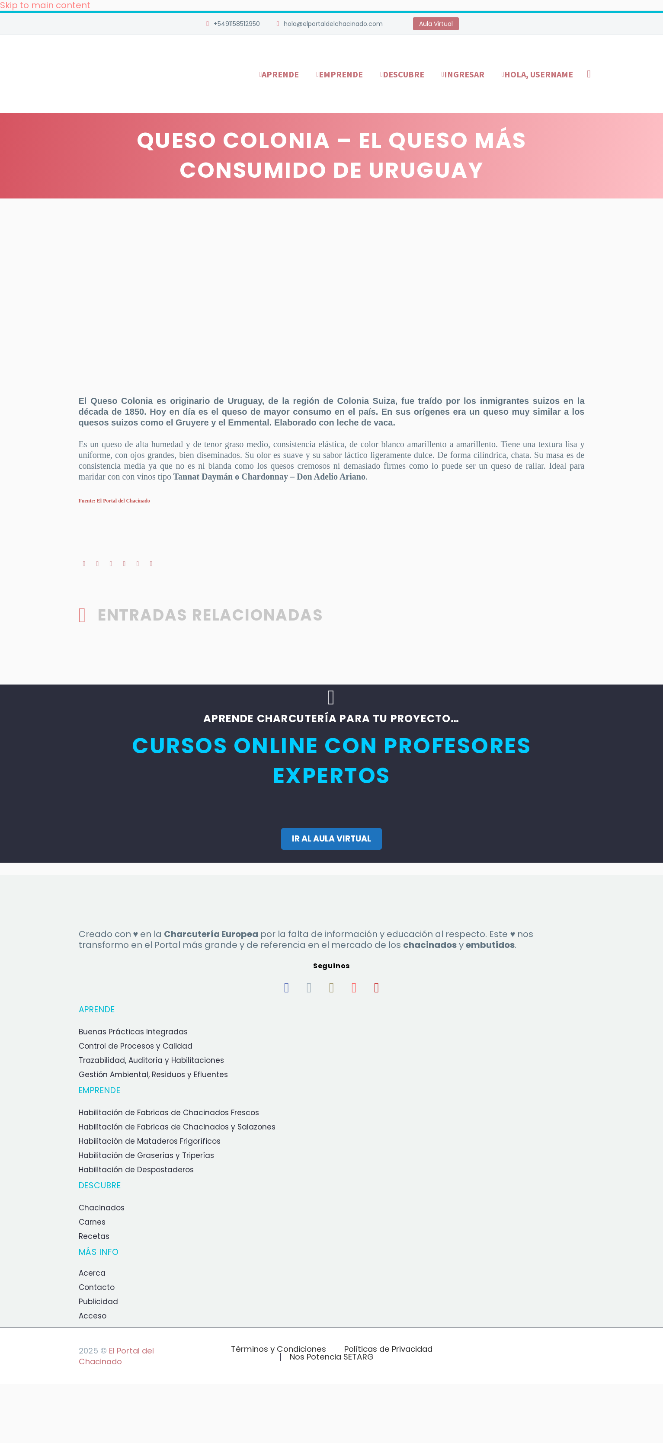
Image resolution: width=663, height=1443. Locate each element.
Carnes (92, 1221)
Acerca (92, 1272)
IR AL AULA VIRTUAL (331, 838)
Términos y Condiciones (278, 1349)
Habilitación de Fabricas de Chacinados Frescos (169, 1112)
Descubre (403, 74)
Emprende (341, 74)
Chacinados (102, 1207)
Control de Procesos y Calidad (135, 1045)
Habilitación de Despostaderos (136, 1169)
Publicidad (98, 1301)
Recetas (94, 1236)
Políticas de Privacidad (388, 1349)
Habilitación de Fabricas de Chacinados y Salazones (177, 1126)
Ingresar (464, 74)
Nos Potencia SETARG (332, 1357)
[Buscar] (587, 74)
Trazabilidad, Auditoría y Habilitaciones (151, 1060)
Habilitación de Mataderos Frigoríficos (150, 1141)
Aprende (280, 74)
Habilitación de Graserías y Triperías (146, 1155)
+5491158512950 (237, 23)
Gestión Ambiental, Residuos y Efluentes (153, 1074)
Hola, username (538, 74)
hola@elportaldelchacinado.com (333, 23)
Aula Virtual (436, 23)
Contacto (97, 1287)
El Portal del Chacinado (116, 1355)
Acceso (92, 1315)
